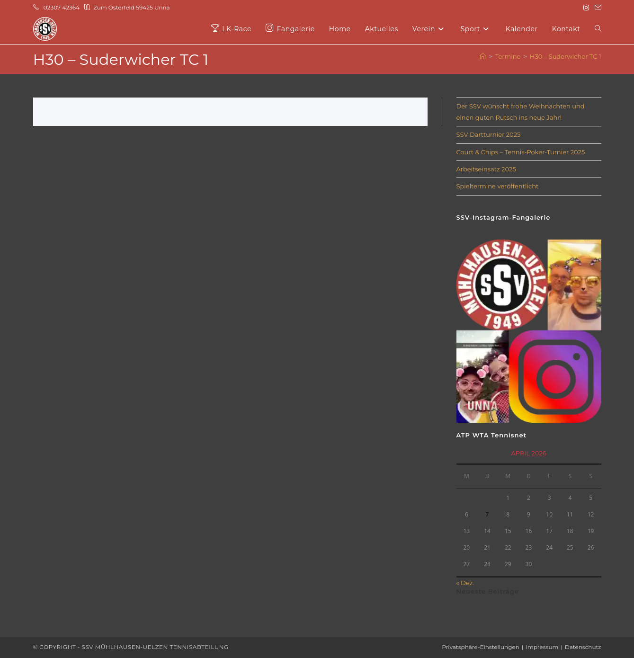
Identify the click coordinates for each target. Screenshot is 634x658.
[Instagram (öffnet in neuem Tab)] (586, 7)
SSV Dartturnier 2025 (488, 134)
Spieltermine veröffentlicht (497, 186)
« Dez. (465, 583)
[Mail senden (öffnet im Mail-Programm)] (596, 7)
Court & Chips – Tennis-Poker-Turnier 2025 (520, 152)
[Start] (483, 56)
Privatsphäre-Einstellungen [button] (480, 646)
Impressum (542, 646)
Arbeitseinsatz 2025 (486, 169)
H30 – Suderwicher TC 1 (565, 56)
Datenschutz (583, 646)
